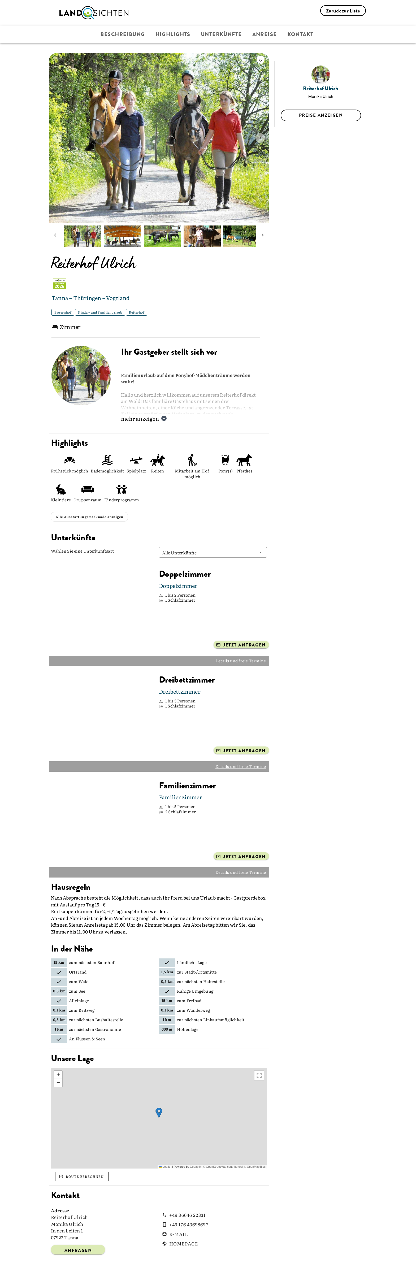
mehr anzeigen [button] (144, 418)
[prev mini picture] (55, 236)
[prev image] (57, 138)
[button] (213, 537)
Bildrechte (212, 1272)
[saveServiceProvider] (261, 60)
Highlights (172, 34)
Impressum (304, 1272)
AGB (239, 1272)
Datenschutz (268, 1272)
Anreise (264, 34)
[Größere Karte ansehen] (259, 1061)
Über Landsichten (119, 1272)
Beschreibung (123, 34)
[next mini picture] (262, 236)
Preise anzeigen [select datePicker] (321, 115)
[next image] (260, 138)
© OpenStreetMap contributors (222, 1151)
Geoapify (196, 1151)
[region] (159, 1103)
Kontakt (300, 34)
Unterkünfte (221, 34)
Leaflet (165, 1151)
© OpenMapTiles (255, 1151)
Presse (183, 1272)
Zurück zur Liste (343, 11)
